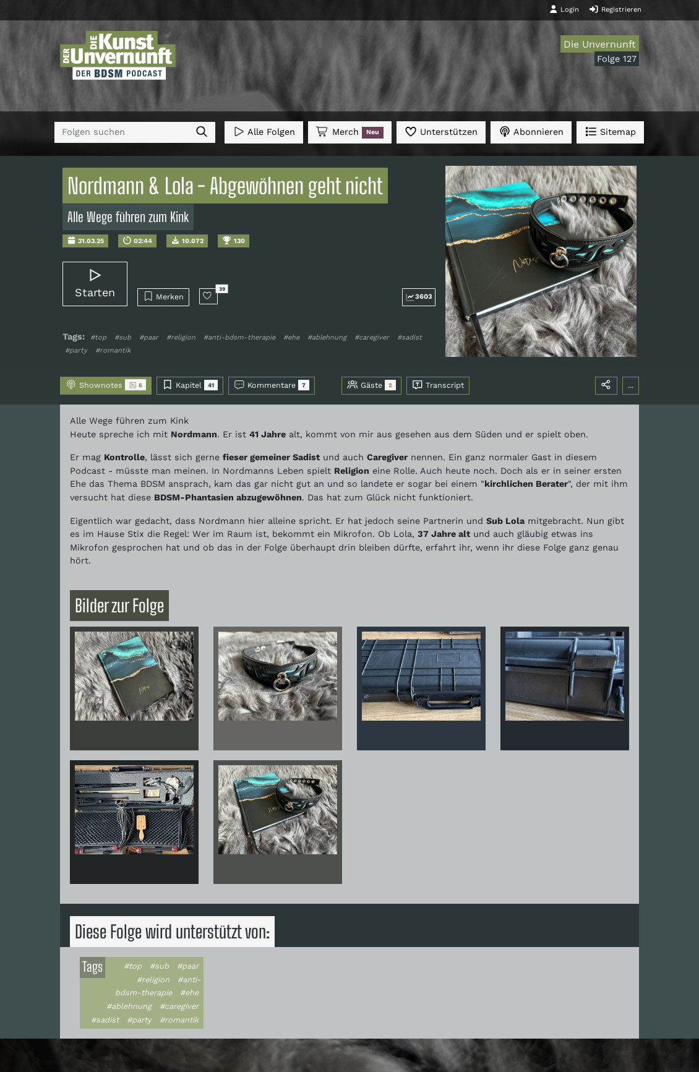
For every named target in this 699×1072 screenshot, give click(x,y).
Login (564, 9)
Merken (163, 296)
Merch (349, 132)
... (630, 385)
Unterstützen (441, 131)
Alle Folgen (264, 131)
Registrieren (615, 9)
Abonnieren (531, 131)
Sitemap (610, 131)
